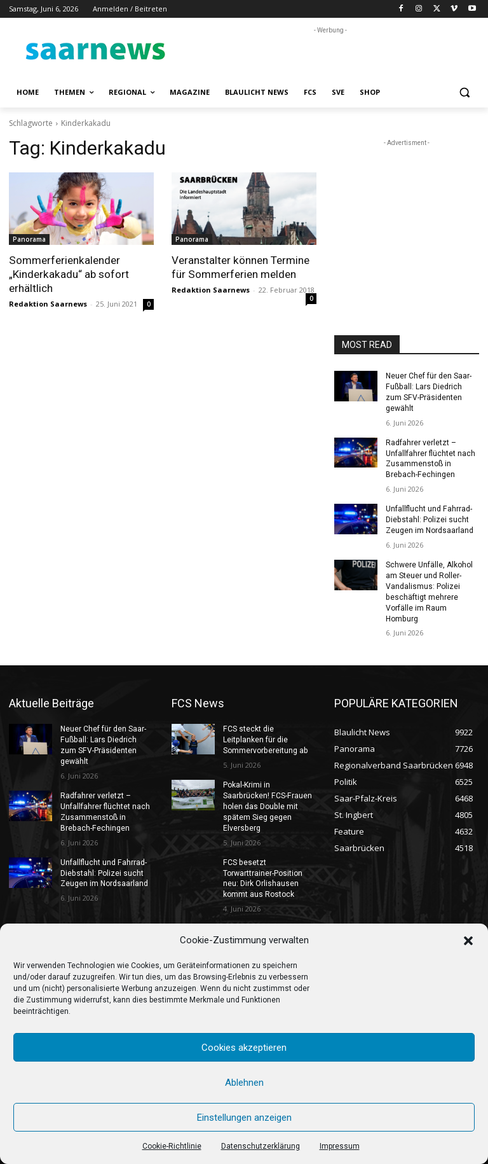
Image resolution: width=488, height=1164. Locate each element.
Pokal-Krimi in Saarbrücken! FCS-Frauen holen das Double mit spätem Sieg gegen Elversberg (266, 794)
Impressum (340, 1146)
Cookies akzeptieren (244, 1047)
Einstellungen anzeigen (244, 1117)
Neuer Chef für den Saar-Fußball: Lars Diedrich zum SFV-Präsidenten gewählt (432, 386)
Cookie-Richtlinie (171, 1146)
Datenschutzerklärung (260, 1146)
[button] (468, 940)
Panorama (29, 239)
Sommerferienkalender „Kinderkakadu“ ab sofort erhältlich (68, 274)
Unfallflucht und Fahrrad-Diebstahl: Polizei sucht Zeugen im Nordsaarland (429, 509)
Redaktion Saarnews (48, 303)
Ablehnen (244, 1082)
